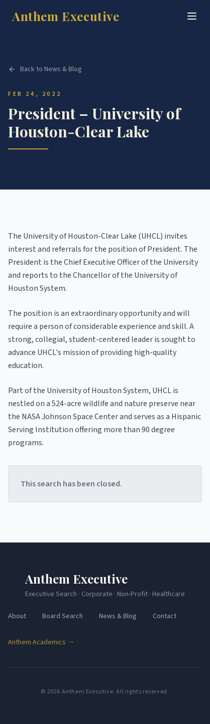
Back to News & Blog (45, 70)
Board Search (62, 616)
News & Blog (118, 616)
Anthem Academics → (41, 642)
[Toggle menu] (192, 16)
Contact (164, 616)
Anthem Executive (66, 16)
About (17, 616)
